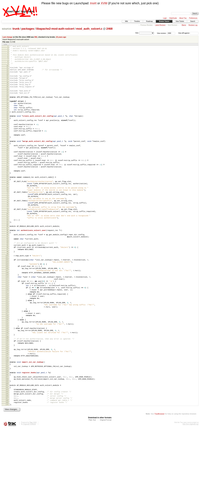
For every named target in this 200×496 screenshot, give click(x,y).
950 (35, 37)
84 (7, 254)
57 (7, 186)
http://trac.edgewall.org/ (190, 492)
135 (7, 384)
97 (7, 286)
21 (7, 97)
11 (7, 72)
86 (7, 259)
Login (165, 18)
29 (7, 116)
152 (7, 426)
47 (7, 160)
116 (7, 335)
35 (7, 131)
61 (7, 195)
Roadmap (149, 21)
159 (7, 444)
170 (7, 472)
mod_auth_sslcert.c (89, 28)
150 (7, 421)
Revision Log (193, 25)
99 (7, 292)
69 (7, 216)
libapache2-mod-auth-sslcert (55, 28)
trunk (16, 28)
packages (27, 28)
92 (7, 274)
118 (7, 340)
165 (7, 459)
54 (7, 178)
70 (7, 218)
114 (7, 329)
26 (7, 109)
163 (7, 454)
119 (7, 342)
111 (7, 322)
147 (7, 414)
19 (7, 92)
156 (7, 436)
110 (7, 319)
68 (7, 213)
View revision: (161, 33)
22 (7, 99)
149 (7, 419)
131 (7, 374)
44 (7, 153)
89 (7, 266)
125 (7, 358)
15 (7, 81)
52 (7, 173)
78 (7, 239)
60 (7, 193)
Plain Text (92, 488)
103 (7, 301)
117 (7, 337)
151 (7, 424)
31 (7, 121)
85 (7, 257)
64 (7, 203)
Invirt (93, 3)
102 (7, 298)
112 (7, 324)
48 (7, 163)
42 (7, 148)
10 (7, 70)
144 (7, 406)
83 (7, 252)
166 (7, 461)
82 (7, 249)
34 (7, 128)
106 (7, 309)
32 (7, 124)
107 (7, 311)
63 (7, 200)
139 (7, 394)
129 (7, 368)
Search (192, 21)
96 (7, 284)
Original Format (105, 488)
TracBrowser (159, 482)
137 (7, 389)
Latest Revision (160, 25)
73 (7, 226)
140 (7, 396)
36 (7, 133)
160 (7, 446)
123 (7, 353)
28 (7, 113)
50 (7, 168)
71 (7, 221)
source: (7, 28)
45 (7, 156)
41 (7, 146)
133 (7, 379)
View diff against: (188, 33)
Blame (184, 25)
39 (7, 141)
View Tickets (180, 21)
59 (7, 191)
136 (7, 387)
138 (7, 392)
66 (7, 208)
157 (7, 439)
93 (7, 277)
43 (7, 150)
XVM (104, 3)
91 (7, 271)
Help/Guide (173, 18)
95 (7, 281)
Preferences (193, 18)
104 (7, 303)
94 (7, 279)
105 (7, 306)
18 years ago (61, 37)
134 (7, 381)
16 (7, 84)
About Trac (183, 18)
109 (7, 316)
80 (7, 244)
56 (7, 183)
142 (7, 401)
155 (7, 433)
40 (7, 143)
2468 (109, 28)
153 (7, 429)
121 (7, 348)
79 (7, 241)
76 (7, 234)
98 (7, 289)
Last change (7, 37)
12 (7, 74)
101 (7, 296)
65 (7, 205)
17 (7, 87)
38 (7, 138)
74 (7, 229)
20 (7, 94)
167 (7, 464)
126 (7, 361)
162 (7, 451)
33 (7, 126)
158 (7, 441)
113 (7, 327)
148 (7, 416)
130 (7, 371)
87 (7, 262)
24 (7, 104)
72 (7, 223)
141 (7, 399)
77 (7, 236)
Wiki (126, 21)
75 (7, 231)
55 (7, 180)
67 (7, 210)
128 (7, 366)
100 (7, 294)
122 (7, 350)
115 (7, 332)
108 (7, 314)
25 (7, 106)
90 (7, 269)
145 (7, 409)
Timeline (137, 21)
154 (7, 431)
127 (7, 363)
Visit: (137, 33)
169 (7, 469)
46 (7, 158)
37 (7, 136)
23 (7, 102)
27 (7, 111)
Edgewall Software (29, 492)
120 (7, 345)
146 (7, 411)
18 (7, 89)
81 (7, 247)
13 (7, 77)
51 (7, 170)
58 (7, 188)
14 (7, 79)
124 (7, 355)
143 (7, 404)
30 (7, 118)
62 (7, 198)
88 (7, 264)
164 (7, 456)
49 (7, 165)
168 (7, 467)
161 (7, 448)
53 (7, 175)
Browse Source (164, 21)
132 (7, 376)
